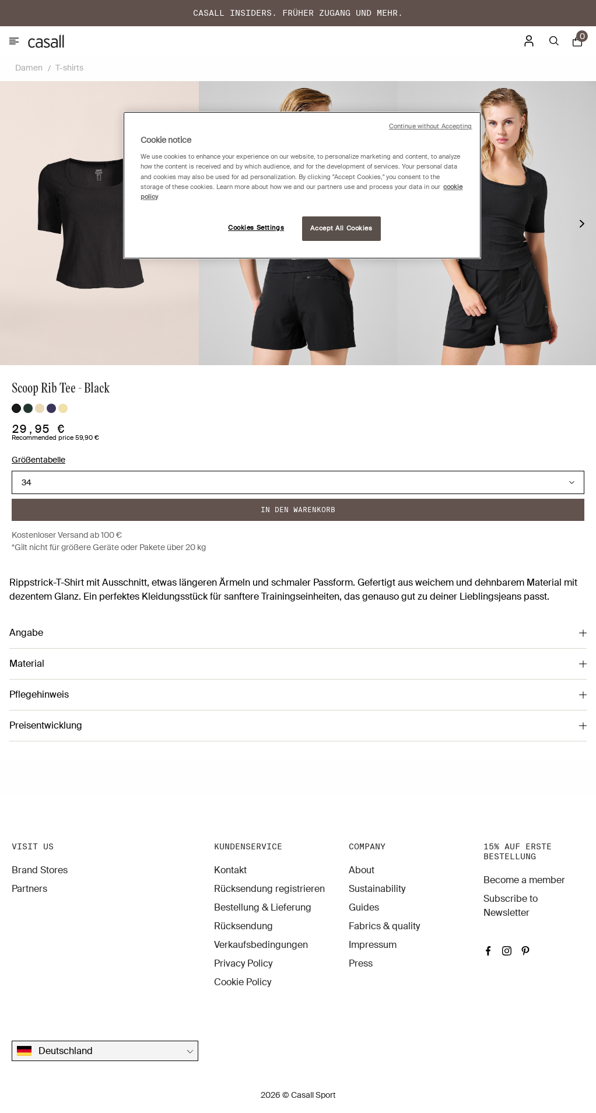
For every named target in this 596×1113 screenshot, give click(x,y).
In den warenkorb (298, 509)
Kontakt (230, 870)
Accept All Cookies (341, 228)
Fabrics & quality (384, 926)
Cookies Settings (256, 227)
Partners (29, 889)
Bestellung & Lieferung (262, 907)
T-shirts (69, 67)
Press (361, 963)
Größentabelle (38, 459)
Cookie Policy (242, 982)
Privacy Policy (243, 963)
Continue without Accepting (430, 126)
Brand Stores (40, 870)
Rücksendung (243, 926)
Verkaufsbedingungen (261, 945)
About (361, 870)
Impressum (373, 945)
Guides (364, 907)
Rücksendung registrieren (269, 889)
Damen (29, 67)
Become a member (524, 880)
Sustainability (377, 889)
